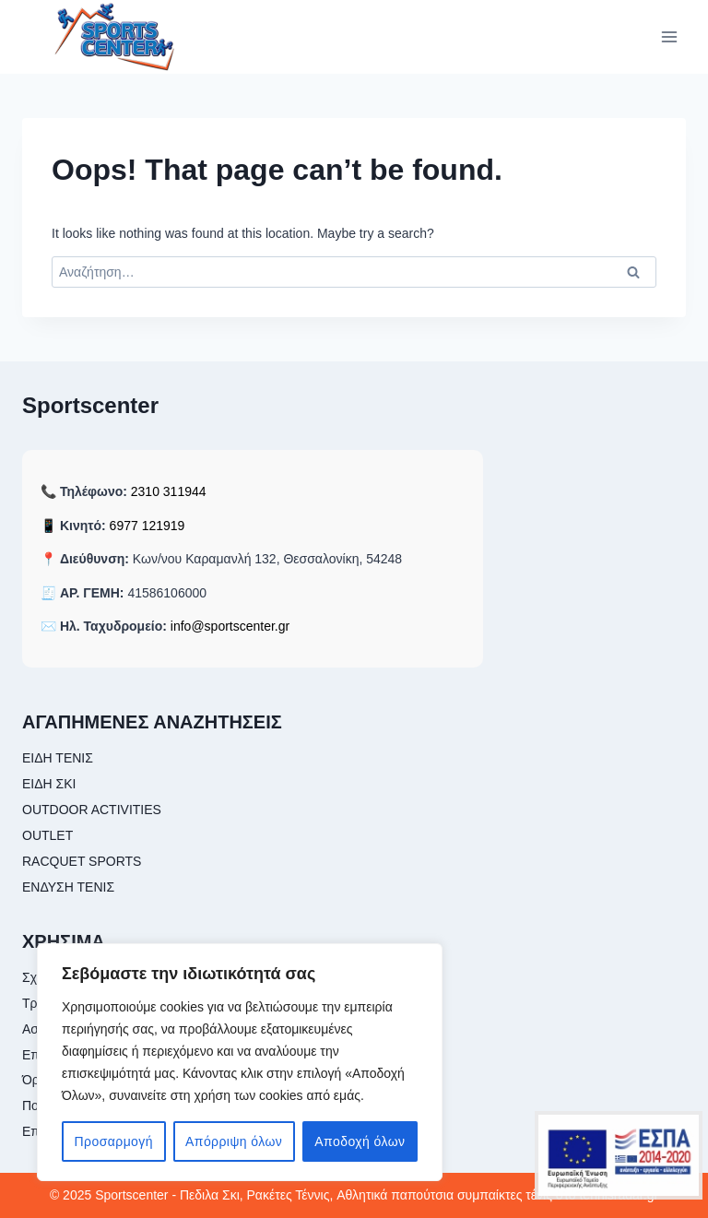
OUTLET (47, 835)
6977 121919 (147, 525)
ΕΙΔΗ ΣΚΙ (49, 783)
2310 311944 (168, 491)
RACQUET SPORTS (81, 861)
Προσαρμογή (114, 1141)
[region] (239, 1062)
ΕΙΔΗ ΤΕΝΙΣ (57, 758)
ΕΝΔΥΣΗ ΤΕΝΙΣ (68, 887)
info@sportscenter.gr (230, 626)
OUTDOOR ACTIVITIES (91, 809)
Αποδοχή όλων (359, 1141)
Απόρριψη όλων (233, 1141)
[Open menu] (669, 36)
